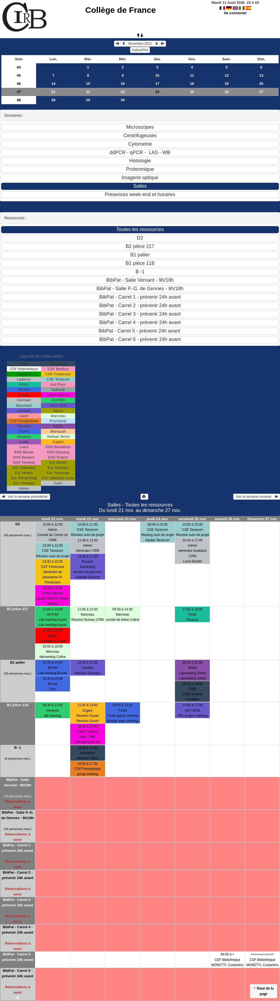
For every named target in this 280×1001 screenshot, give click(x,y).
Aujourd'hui (140, 50)
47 (19, 92)
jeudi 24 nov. (157, 519)
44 (19, 67)
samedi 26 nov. (227, 519)
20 (261, 84)
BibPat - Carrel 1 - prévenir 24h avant (17, 848)
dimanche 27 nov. (262, 519)
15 (88, 84)
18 (192, 84)
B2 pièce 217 (17, 609)
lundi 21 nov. (52, 519)
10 (157, 75)
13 (261, 75)
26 (226, 92)
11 (192, 75)
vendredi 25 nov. (192, 519)
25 (192, 92)
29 (88, 100)
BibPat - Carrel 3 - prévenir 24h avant (17, 902)
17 (157, 84)
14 (53, 84)
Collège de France (120, 9)
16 (123, 84)
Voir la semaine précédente (25, 497)
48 (19, 100)
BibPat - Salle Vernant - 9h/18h (17, 782)
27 (261, 92)
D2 (17, 524)
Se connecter (235, 13)
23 (123, 92)
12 (226, 75)
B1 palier (17, 662)
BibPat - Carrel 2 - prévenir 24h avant (17, 875)
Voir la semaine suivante (256, 497)
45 (19, 75)
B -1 (17, 747)
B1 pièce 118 (17, 705)
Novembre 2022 (139, 44)
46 (19, 84)
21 (53, 92)
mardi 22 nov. (87, 519)
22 (88, 92)
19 (226, 84)
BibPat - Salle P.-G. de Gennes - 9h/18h (17, 815)
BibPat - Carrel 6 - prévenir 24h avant (17, 973)
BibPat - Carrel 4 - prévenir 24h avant (17, 929)
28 (53, 100)
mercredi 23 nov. (122, 519)
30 (123, 100)
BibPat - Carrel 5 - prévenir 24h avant (17, 957)
